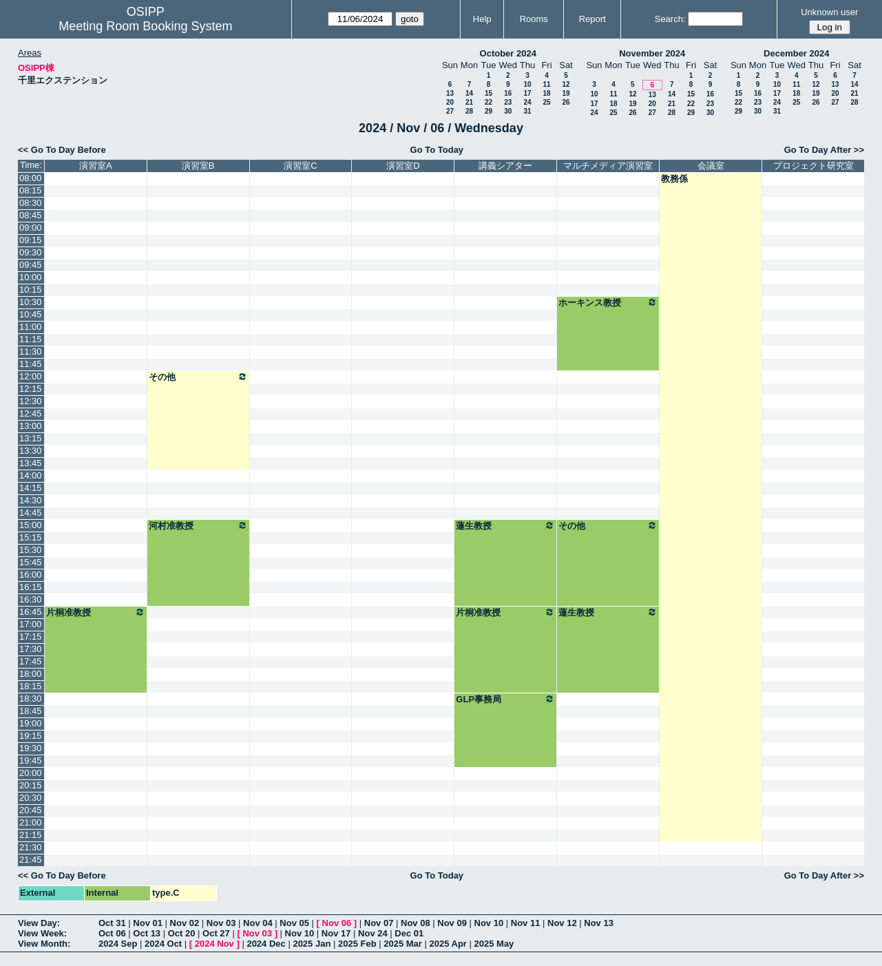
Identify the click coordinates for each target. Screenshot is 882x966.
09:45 (30, 265)
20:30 (30, 797)
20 (450, 102)
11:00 (30, 327)
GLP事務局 (505, 698)
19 (565, 93)
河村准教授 (198, 525)
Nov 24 (373, 933)
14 (469, 93)
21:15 (30, 835)
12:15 (30, 389)
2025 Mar (403, 943)
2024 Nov (214, 943)
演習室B (198, 165)
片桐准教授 (95, 612)
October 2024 (508, 53)
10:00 (30, 277)
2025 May (494, 943)
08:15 (30, 190)
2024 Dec (265, 943)
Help (482, 19)
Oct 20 (182, 933)
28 (469, 111)
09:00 (30, 227)
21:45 (30, 859)
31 (527, 111)
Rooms (534, 19)
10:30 (30, 302)
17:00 (30, 624)
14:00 (30, 475)
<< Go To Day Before (62, 150)
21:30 (30, 847)
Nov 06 (337, 923)
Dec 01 (409, 933)
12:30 (30, 401)
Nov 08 (415, 923)
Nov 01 (147, 923)
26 (565, 102)
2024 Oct (163, 943)
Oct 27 (216, 933)
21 (469, 102)
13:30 (30, 450)
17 (527, 93)
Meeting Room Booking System (145, 26)
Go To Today (437, 150)
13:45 (30, 463)
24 (527, 102)
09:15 (30, 240)
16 (508, 93)
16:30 (30, 599)
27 (450, 111)
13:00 (30, 426)
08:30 (30, 203)
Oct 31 (112, 923)
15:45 (30, 562)
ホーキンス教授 (608, 302)
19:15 (30, 736)
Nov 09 (452, 923)
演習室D (402, 165)
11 (546, 84)
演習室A (95, 165)
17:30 (30, 649)
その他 (198, 376)
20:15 (30, 785)
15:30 (30, 550)
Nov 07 (379, 923)
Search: (670, 19)
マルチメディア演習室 (608, 165)
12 (565, 84)
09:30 (30, 252)
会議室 (710, 165)
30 (508, 111)
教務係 (674, 179)
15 (488, 93)
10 (527, 84)
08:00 (30, 178)
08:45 (30, 215)
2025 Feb (357, 943)
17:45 (30, 661)
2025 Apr (447, 943)
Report (592, 19)
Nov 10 (489, 923)
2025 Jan (311, 943)
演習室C (300, 165)
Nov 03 (221, 923)
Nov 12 (562, 923)
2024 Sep (117, 943)
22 (488, 102)
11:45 (30, 364)
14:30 (30, 500)
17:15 (30, 636)
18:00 (30, 674)
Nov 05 (294, 923)
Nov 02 (185, 923)
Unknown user (829, 12)
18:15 (30, 686)
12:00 (30, 376)
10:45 (30, 314)
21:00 (30, 822)
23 (508, 102)
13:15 (30, 438)
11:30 (30, 351)
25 (546, 102)
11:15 (30, 339)
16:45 (30, 612)
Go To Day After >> (824, 150)
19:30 (30, 748)
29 (488, 111)
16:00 (30, 574)
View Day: (39, 923)
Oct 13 (146, 933)
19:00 (30, 723)
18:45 (30, 711)
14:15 (30, 488)
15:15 (30, 537)
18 (546, 93)
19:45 (30, 760)
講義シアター (505, 165)
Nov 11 (525, 923)
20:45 (30, 810)
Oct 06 (112, 933)
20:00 (30, 773)
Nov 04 (258, 923)
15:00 (30, 525)
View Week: (42, 933)
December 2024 (796, 53)
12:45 (30, 413)
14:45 (30, 512)
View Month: (44, 943)
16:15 (30, 587)
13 (450, 93)
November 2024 (652, 53)
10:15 (30, 289)
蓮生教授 (505, 525)
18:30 (30, 698)
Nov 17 (336, 933)
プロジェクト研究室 (813, 165)
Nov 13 (598, 923)
